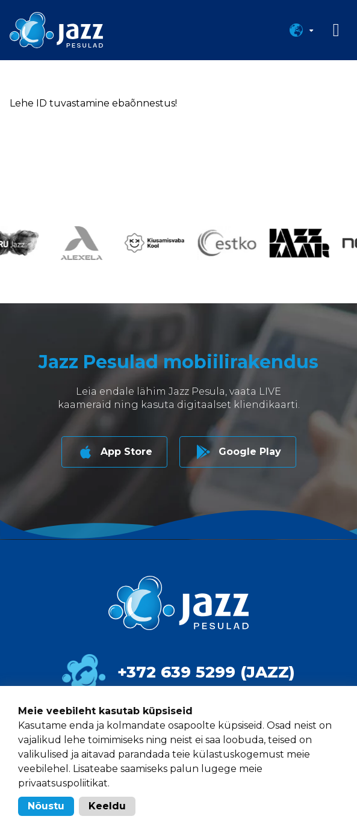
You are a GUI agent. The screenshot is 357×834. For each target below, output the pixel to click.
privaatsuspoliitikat (63, 783)
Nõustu (46, 806)
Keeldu (107, 806)
